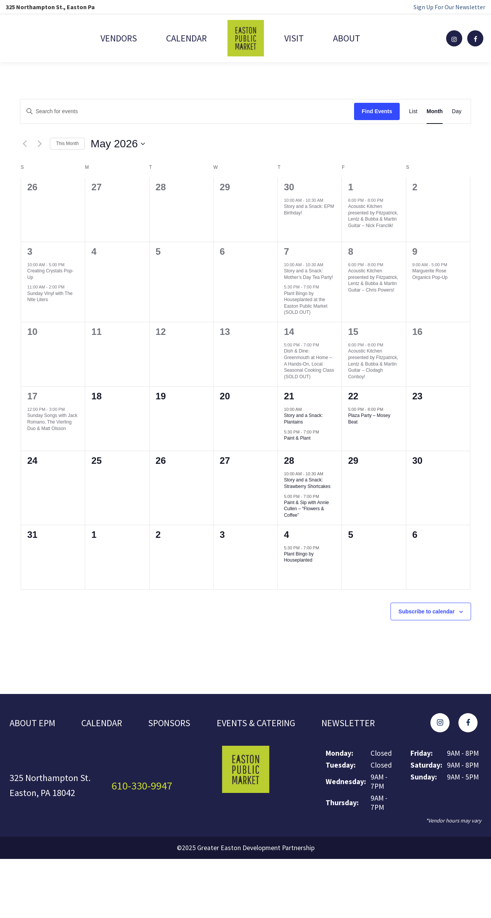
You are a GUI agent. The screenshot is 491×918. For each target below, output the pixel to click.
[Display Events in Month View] (435, 111)
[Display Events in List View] (413, 111)
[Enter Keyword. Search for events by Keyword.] (187, 111)
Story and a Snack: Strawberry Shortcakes (307, 483)
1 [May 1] (350, 187)
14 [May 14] (289, 331)
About (347, 38)
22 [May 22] (353, 396)
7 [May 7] (286, 251)
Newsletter (348, 723)
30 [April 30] (289, 187)
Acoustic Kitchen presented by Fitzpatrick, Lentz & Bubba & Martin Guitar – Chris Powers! (373, 280)
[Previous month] (24, 143)
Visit (294, 38)
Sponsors (169, 723)
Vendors (118, 38)
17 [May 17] (32, 396)
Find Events (377, 111)
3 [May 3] (29, 251)
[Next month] (39, 143)
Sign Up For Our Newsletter (449, 7)
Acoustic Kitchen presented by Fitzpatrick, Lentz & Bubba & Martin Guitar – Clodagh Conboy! (373, 363)
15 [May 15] (353, 331)
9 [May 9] (414, 251)
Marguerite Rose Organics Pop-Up (430, 274)
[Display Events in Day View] (456, 111)
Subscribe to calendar (427, 611)
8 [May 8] (350, 251)
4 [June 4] (286, 534)
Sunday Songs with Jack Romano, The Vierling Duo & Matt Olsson (52, 422)
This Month (67, 143)
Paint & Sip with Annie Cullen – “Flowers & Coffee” (306, 509)
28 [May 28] (289, 460)
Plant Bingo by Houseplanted (298, 557)
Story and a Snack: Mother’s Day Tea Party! (308, 274)
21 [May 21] (289, 396)
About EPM (32, 723)
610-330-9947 (142, 786)
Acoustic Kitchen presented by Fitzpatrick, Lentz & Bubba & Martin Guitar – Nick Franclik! (373, 216)
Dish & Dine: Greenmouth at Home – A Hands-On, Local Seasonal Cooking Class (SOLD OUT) (309, 363)
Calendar (186, 38)
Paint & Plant (297, 438)
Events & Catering (256, 723)
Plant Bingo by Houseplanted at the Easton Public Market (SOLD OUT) (305, 303)
